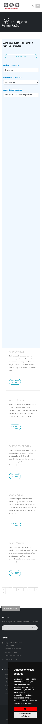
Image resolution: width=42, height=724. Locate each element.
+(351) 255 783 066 (11, 652)
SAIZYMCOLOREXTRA (20, 446)
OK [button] (25, 709)
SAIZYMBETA (16, 494)
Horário (7, 686)
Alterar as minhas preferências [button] (25, 715)
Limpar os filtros (21, 56)
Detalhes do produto (15, 381)
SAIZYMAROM (16, 543)
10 (3, 593)
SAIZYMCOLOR (17, 400)
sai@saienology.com (11, 659)
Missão (7, 678)
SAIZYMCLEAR (16, 352)
